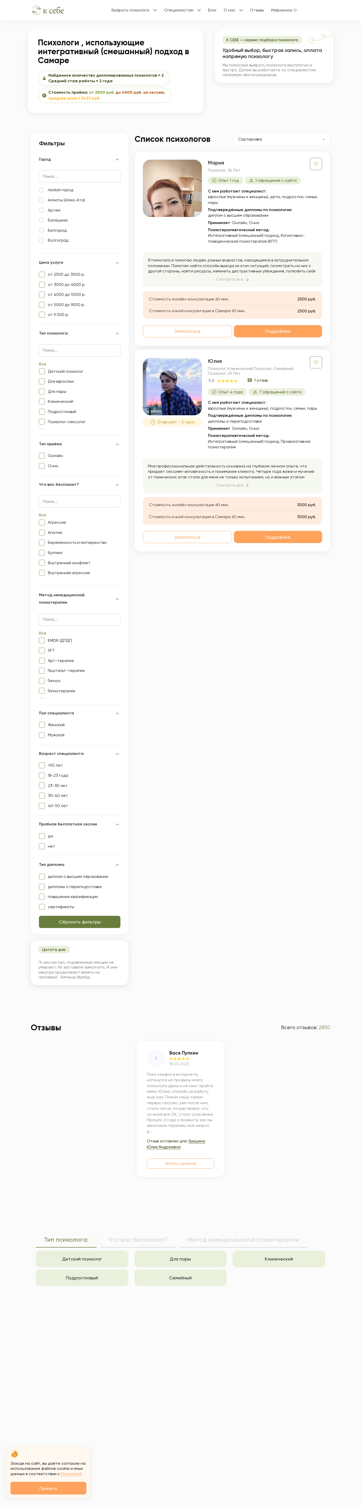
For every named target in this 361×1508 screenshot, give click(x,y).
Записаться (187, 331)
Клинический (279, 1259)
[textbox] (257, 139)
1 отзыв (261, 380)
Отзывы (257, 10)
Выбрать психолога (130, 10)
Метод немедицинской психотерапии (243, 1239)
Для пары (180, 1259)
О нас (229, 10)
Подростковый (82, 1277)
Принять (48, 1488)
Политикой (71, 1473)
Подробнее (277, 331)
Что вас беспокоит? (137, 1239)
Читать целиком (180, 1163)
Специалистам (178, 10)
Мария (216, 163)
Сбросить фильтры (80, 921)
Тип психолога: (66, 1239)
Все (42, 364)
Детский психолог (82, 1259)
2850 (324, 1027)
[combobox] (282, 139)
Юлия (215, 361)
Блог (212, 10)
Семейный (180, 1277)
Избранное (281, 10)
